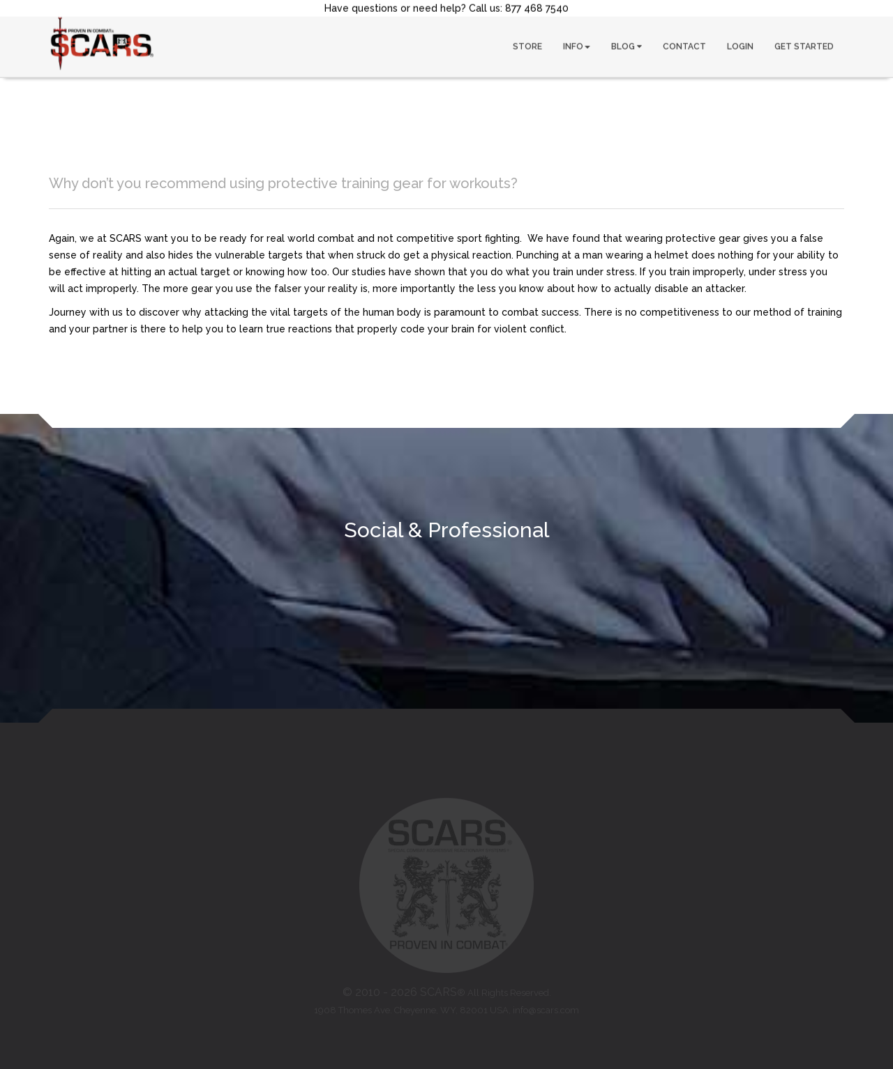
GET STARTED (804, 46)
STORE (527, 46)
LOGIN (740, 46)
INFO (576, 46)
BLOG (626, 46)
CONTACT (684, 46)
